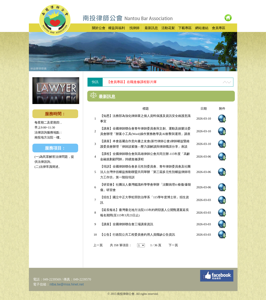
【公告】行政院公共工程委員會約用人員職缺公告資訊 (137, 234)
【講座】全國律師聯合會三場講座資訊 (126, 224)
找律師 (134, 28)
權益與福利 (116, 28)
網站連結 (201, 28)
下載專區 (185, 28)
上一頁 (98, 245)
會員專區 (218, 28)
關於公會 (98, 28)
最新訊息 (151, 28)
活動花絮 (168, 28)
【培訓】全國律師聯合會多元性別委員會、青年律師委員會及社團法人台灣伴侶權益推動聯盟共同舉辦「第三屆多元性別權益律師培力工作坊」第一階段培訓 (145, 172)
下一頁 (173, 245)
